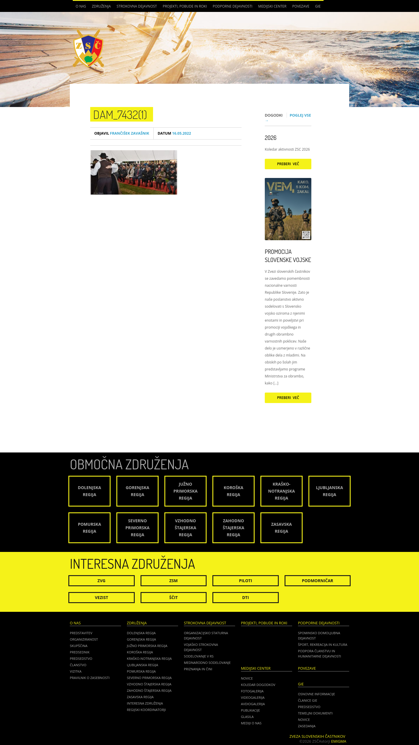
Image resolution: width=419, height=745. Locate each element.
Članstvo (78, 665)
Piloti (245, 580)
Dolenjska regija (141, 633)
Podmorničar (317, 580)
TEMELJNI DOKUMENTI (315, 713)
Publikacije (250, 710)
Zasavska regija (140, 697)
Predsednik (80, 652)
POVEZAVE (300, 6)
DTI (245, 597)
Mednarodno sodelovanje (207, 662)
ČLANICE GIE (307, 700)
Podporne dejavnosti (232, 6)
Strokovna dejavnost (137, 6)
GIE (318, 6)
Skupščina (78, 646)
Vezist (101, 597)
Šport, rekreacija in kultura (322, 644)
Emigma (338, 741)
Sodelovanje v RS (199, 656)
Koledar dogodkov (258, 684)
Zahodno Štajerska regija (149, 690)
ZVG (101, 580)
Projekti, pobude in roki (185, 6)
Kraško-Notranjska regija (149, 658)
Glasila (247, 716)
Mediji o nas (251, 723)
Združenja (101, 6)
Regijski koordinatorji (146, 709)
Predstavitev (81, 633)
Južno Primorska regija (147, 646)
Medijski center (272, 6)
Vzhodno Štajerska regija (149, 684)
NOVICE (304, 719)
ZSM (173, 580)
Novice (247, 678)
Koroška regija (140, 652)
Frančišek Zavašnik (121, 133)
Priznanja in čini (198, 669)
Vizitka (75, 671)
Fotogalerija (252, 691)
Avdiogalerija (253, 704)
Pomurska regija (141, 671)
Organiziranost (84, 639)
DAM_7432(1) (120, 114)
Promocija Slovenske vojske (288, 255)
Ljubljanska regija (142, 665)
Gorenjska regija (141, 639)
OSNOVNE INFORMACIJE (316, 694)
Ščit (173, 597)
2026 (270, 137)
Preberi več (288, 163)
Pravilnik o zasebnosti (90, 678)
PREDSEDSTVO (309, 707)
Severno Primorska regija (149, 678)
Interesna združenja (145, 703)
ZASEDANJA (306, 726)
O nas (81, 6)
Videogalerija (252, 697)
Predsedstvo (81, 658)
